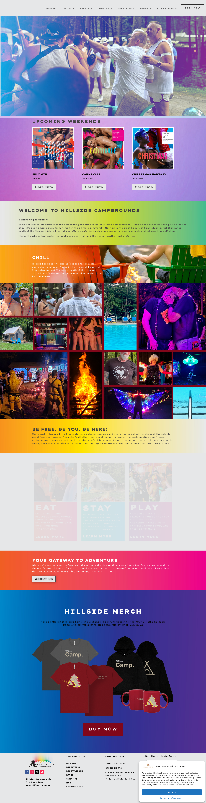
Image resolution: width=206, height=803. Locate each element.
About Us (44, 579)
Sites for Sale (167, 8)
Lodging (103, 8)
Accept (171, 792)
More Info (44, 187)
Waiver (51, 8)
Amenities (125, 8)
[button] (200, 766)
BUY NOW (103, 729)
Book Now (192, 8)
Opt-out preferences (170, 798)
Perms (144, 8)
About (67, 8)
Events (84, 8)
